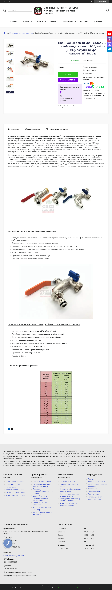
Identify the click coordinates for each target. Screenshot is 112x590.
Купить (68, 74)
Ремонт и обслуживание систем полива (70, 490)
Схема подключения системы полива (68, 504)
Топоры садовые (94, 491)
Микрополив (10, 487)
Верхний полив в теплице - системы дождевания (40, 498)
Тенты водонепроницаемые (96, 480)
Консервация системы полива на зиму (69, 495)
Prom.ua (67, 586)
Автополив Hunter (67, 482)
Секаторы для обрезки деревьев (97, 485)
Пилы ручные (93, 494)
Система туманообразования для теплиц (43, 491)
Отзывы (84, 21)
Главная (13, 21)
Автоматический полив (14, 482)
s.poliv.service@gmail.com (13, 556)
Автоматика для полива (15, 495)
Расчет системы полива (42, 482)
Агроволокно (93, 489)
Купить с (67, 80)
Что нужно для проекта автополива (42, 513)
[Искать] (4, 11)
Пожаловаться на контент (67, 588)
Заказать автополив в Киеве (69, 485)
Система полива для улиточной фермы (41, 485)
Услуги (26, 21)
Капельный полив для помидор (42, 509)
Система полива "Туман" (15, 493)
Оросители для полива (14, 490)
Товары (39, 21)
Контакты (98, 21)
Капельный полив (12, 484)
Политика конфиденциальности (89, 588)
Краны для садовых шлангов (21, 33)
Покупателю (67, 21)
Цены (53, 21)
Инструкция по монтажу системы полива (70, 500)
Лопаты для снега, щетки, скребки (95, 498)
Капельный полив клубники (40, 504)
